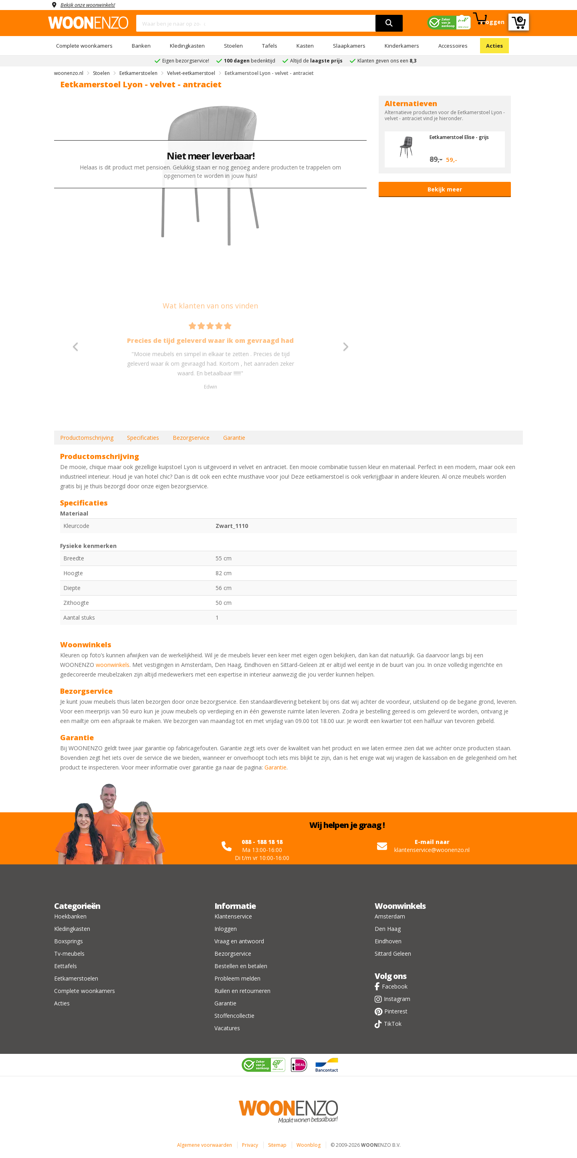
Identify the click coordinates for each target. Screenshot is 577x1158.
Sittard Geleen (393, 953)
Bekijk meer (445, 189)
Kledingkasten (187, 45)
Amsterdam (390, 916)
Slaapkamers (349, 45)
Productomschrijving (86, 437)
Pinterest (396, 1011)
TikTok (392, 1023)
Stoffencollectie (234, 1015)
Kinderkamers (402, 45)
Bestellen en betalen (240, 966)
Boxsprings (68, 941)
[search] (389, 23)
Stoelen (233, 45)
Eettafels (65, 966)
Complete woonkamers (84, 45)
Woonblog (309, 1145)
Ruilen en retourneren (242, 991)
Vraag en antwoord (239, 941)
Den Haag (388, 928)
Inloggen (225, 928)
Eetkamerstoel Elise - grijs (462, 137)
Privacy (250, 1145)
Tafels (269, 45)
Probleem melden (237, 978)
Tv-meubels (69, 953)
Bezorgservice (191, 437)
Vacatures (227, 1028)
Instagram (397, 999)
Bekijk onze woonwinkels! (92, 4)
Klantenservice (233, 916)
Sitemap (277, 1145)
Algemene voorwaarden (204, 1145)
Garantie (234, 437)
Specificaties (143, 437)
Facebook (395, 986)
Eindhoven (388, 941)
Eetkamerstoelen (76, 978)
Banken (141, 45)
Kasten (305, 45)
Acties (494, 45)
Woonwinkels (400, 905)
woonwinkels (112, 665)
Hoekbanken (70, 916)
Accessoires (453, 45)
